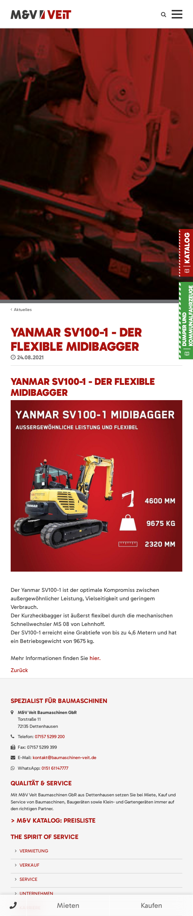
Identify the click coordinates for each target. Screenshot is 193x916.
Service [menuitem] (28, 879)
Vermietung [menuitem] (34, 851)
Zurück (19, 670)
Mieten (68, 905)
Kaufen (151, 905)
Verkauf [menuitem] (29, 865)
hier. (95, 658)
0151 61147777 (55, 768)
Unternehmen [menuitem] (36, 893)
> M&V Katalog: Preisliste (53, 820)
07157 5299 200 (50, 736)
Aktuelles (23, 309)
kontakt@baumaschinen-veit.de (64, 757)
